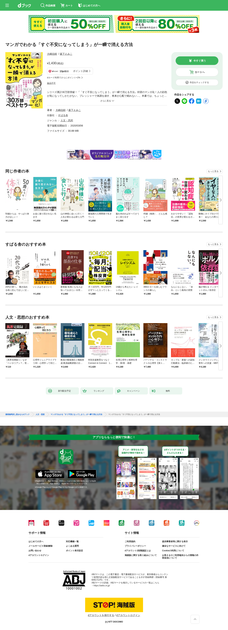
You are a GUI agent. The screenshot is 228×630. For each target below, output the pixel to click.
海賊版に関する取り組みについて (141, 555)
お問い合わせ (34, 550)
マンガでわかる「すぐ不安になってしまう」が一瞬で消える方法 (76, 414)
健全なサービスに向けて (174, 546)
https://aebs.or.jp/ (102, 585)
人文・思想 (67, 120)
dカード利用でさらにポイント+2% (63, 77)
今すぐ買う (199, 60)
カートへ (200, 72)
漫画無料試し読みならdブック (17, 414)
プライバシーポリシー (135, 546)
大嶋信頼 (52, 53)
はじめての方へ (35, 541)
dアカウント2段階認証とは (138, 550)
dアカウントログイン (38, 555)
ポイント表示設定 (74, 550)
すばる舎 (63, 115)
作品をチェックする (199, 82)
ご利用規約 (130, 541)
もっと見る (213, 171)
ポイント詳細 (80, 71)
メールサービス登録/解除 (40, 546)
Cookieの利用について (173, 550)
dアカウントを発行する (101, 615)
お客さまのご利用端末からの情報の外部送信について (180, 556)
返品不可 (51, 83)
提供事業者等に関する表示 (175, 541)
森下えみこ (66, 53)
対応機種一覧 (72, 541)
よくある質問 (72, 546)
